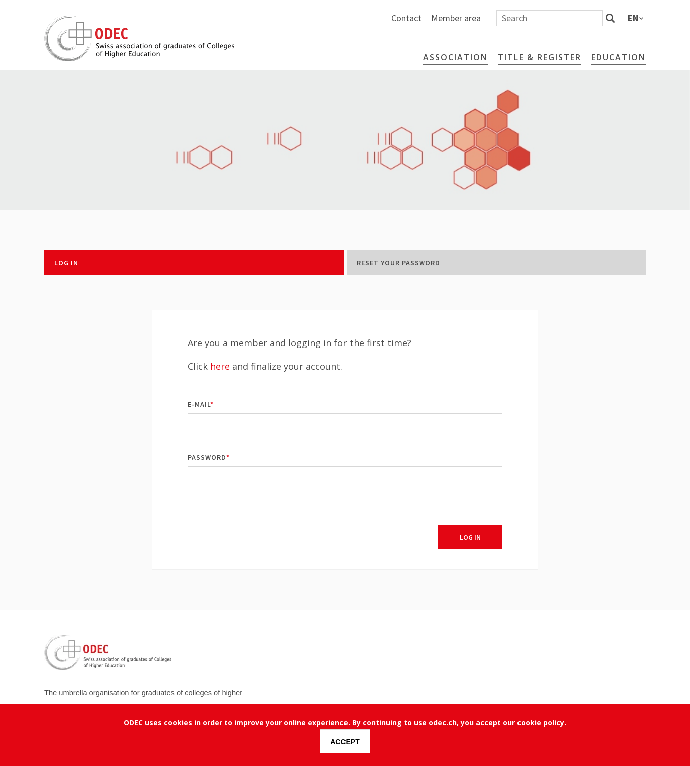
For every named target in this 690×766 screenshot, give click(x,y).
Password (207, 457)
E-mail (199, 404)
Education (618, 57)
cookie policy (540, 722)
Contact (517, 18)
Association (455, 57)
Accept (345, 742)
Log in (66, 262)
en (633, 18)
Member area (567, 18)
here (220, 366)
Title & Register (539, 57)
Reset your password (398, 262)
